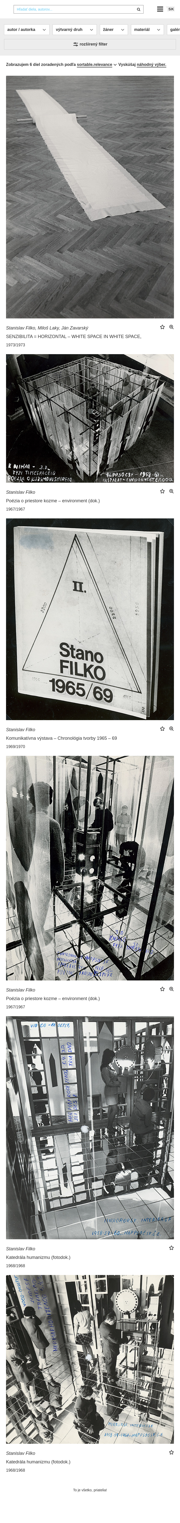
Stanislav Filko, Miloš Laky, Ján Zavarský (47, 338)
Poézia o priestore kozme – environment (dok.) (53, 510)
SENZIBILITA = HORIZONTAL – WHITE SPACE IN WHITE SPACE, (74, 346)
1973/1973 (15, 355)
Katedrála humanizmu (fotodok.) (38, 1267)
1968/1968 (15, 1276)
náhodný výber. (151, 74)
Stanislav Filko (20, 502)
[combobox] (79, 19)
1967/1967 (15, 519)
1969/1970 (15, 757)
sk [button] (171, 19)
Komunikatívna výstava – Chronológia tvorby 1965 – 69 (61, 748)
